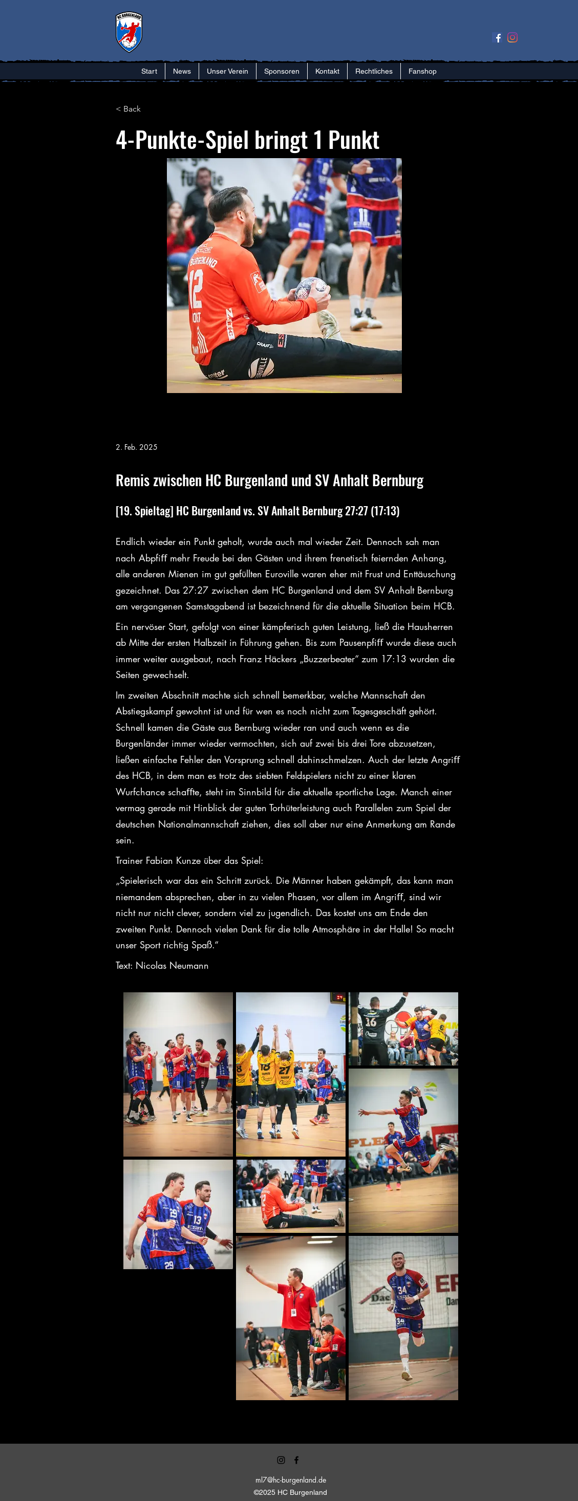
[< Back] (149, 109)
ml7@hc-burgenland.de (290, 1480)
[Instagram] (512, 37)
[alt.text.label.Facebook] (296, 1460)
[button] (227, 71)
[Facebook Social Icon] (497, 37)
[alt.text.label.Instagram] (281, 1460)
